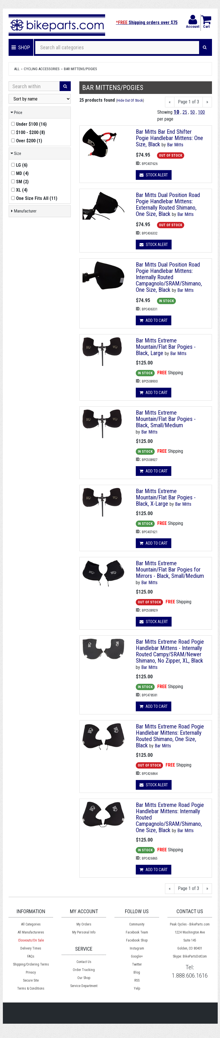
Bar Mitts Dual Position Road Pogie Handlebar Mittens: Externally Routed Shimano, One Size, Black (168, 204)
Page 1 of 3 (188, 102)
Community (136, 924)
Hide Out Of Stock (130, 100)
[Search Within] (34, 86)
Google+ (137, 956)
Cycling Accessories (42, 69)
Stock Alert (154, 175)
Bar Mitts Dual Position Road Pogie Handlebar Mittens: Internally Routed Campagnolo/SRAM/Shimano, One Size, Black (169, 277)
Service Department (83, 986)
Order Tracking (84, 970)
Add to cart (154, 320)
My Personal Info (83, 932)
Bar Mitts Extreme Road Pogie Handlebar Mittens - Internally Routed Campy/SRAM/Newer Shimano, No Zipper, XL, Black (170, 651)
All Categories (31, 924)
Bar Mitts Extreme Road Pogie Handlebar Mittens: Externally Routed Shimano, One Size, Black (170, 736)
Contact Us (83, 962)
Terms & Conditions (30, 988)
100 (201, 112)
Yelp (137, 988)
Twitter (137, 964)
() (29, 124)
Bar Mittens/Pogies (80, 69)
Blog (136, 972)
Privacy (31, 972)
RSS (137, 980)
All (16, 69)
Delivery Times (30, 948)
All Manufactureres (31, 932)
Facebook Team (137, 932)
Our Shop (83, 978)
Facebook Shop (137, 940)
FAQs (30, 956)
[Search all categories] (117, 47)
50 (192, 112)
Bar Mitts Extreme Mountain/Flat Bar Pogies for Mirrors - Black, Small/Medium (170, 569)
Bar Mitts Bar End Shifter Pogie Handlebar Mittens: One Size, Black (169, 138)
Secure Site (31, 980)
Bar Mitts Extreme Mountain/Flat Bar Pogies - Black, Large (166, 346)
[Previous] (169, 102)
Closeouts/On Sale (31, 940)
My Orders (83, 924)
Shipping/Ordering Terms (31, 964)
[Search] (204, 47)
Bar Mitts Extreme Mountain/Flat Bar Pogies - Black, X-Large (166, 497)
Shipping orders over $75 (147, 22)
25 (184, 112)
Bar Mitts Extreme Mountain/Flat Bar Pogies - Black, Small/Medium (166, 419)
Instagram (137, 948)
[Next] (207, 102)
